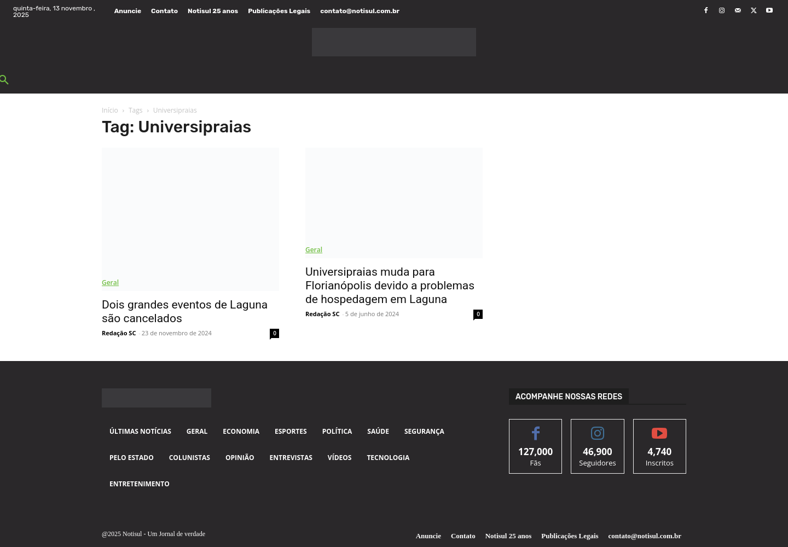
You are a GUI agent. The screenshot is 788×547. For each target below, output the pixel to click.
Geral (110, 282)
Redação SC (119, 333)
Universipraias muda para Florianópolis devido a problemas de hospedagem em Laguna (389, 285)
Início (110, 110)
